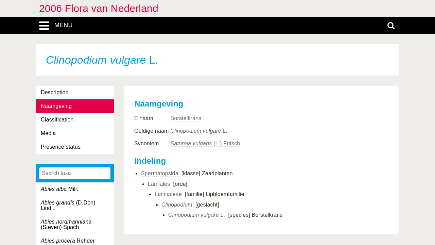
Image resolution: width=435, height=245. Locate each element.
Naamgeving (56, 106)
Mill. (59, 189)
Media (48, 133)
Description (55, 92)
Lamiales (160, 184)
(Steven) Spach (66, 224)
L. (199, 131)
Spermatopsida (160, 173)
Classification (57, 119)
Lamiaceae (169, 194)
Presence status (61, 147)
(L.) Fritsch (205, 143)
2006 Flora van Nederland (98, 8)
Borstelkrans (186, 118)
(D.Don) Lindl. (68, 205)
